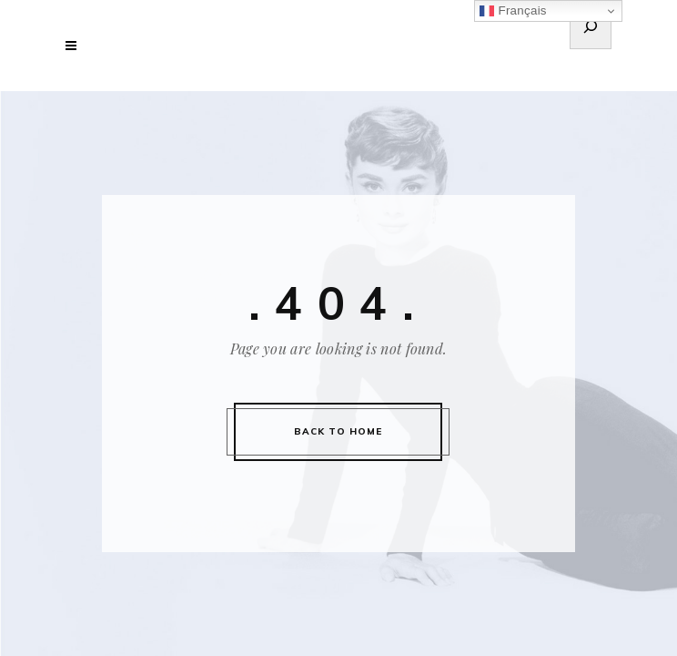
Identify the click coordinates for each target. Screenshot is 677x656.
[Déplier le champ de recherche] (590, 29)
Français (513, 11)
